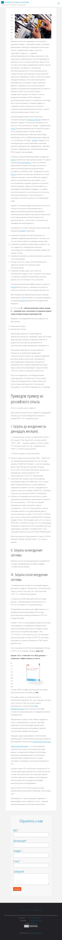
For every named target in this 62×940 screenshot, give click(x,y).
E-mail (16, 861)
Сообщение (18, 871)
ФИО (15, 830)
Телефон (17, 851)
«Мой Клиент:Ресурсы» (42, 742)
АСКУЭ (13, 128)
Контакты (25, 910)
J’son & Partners (25, 162)
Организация (19, 841)
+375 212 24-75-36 (35, 921)
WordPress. (38, 933)
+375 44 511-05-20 (34, 918)
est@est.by (33, 923)
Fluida (30, 933)
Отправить (17, 889)
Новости (37, 910)
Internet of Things (33, 120)
